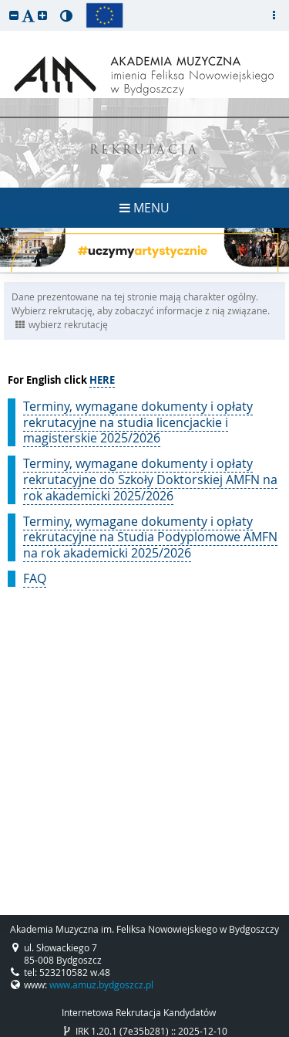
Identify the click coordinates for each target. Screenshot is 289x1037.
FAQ (34, 578)
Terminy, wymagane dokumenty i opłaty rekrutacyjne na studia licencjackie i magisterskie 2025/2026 (138, 422)
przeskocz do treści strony (4, 4)
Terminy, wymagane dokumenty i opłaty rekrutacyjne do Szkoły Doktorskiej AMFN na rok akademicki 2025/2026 (150, 479)
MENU (144, 207)
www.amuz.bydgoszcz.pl (101, 984)
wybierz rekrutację (61, 324)
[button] (13, 15)
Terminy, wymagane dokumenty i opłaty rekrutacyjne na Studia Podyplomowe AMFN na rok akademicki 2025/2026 (150, 537)
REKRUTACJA (144, 151)
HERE (102, 380)
